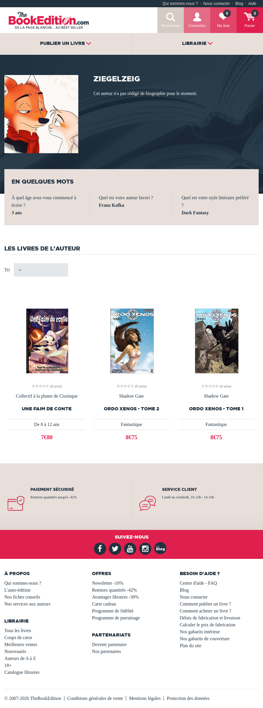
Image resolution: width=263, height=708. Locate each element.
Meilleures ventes (20, 644)
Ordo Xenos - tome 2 (131, 408)
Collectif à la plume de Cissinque (47, 396)
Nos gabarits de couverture (205, 638)
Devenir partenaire (109, 644)
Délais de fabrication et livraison (210, 617)
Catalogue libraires (21, 672)
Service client (179, 489)
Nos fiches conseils (22, 596)
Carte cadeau (104, 603)
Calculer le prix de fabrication (207, 624)
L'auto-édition (17, 590)
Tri (7, 269)
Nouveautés (15, 651)
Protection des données (188, 698)
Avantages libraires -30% (115, 596)
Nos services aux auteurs (27, 603)
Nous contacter (216, 3)
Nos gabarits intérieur (200, 631)
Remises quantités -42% (114, 590)
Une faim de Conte (47, 408)
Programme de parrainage (116, 617)
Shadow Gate (131, 396)
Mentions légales (145, 698)
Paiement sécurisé (52, 489)
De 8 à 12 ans (46, 424)
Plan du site (191, 645)
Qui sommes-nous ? (180, 3)
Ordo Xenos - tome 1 (216, 408)
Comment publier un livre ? (205, 603)
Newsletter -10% (107, 583)
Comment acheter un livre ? (205, 610)
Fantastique (131, 424)
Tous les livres (17, 630)
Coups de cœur (18, 637)
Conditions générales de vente (95, 698)
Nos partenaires (106, 651)
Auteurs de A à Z (20, 658)
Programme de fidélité (112, 610)
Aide (252, 3)
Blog (239, 3)
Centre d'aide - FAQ (198, 583)
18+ (8, 665)
